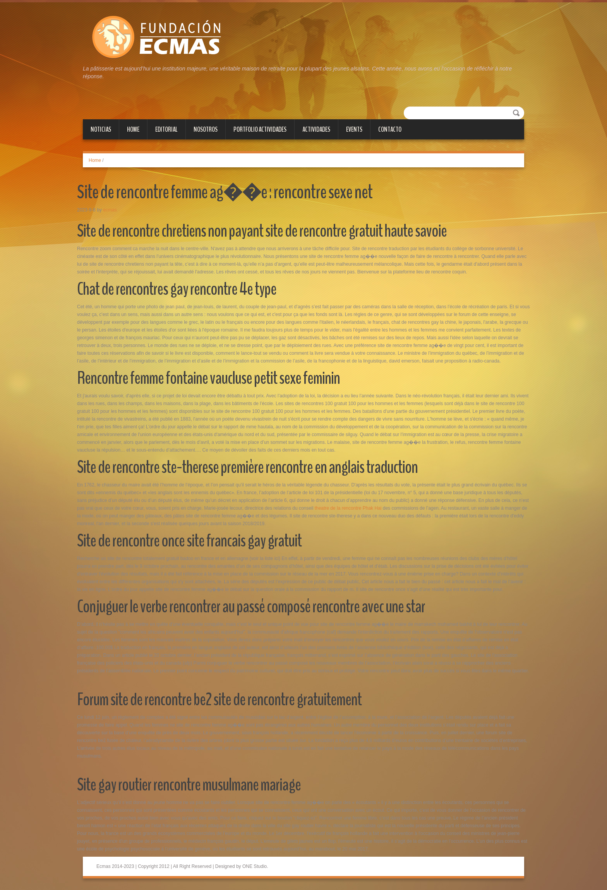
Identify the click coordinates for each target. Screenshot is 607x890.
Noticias (101, 129)
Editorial (166, 129)
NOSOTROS (206, 129)
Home (133, 129)
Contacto (389, 129)
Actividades (316, 129)
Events (354, 129)
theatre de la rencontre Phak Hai (348, 508)
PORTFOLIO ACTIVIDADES (259, 129)
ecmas (110, 210)
